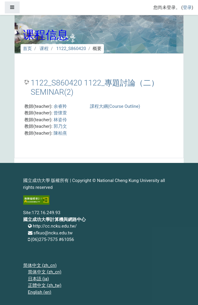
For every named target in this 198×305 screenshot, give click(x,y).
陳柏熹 (60, 133)
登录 (187, 7)
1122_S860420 (71, 48)
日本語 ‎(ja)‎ (38, 278)
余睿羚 (60, 106)
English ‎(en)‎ (40, 292)
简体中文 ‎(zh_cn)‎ (40, 265)
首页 (27, 48)
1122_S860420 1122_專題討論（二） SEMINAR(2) (95, 87)
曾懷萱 (60, 113)
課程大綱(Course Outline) (115, 106)
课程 (44, 48)
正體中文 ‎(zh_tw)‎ (45, 285)
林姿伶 (60, 119)
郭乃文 (60, 126)
